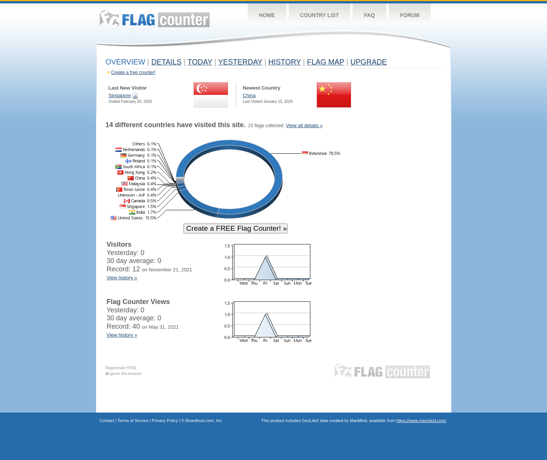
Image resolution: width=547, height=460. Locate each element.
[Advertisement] (406, 236)
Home (267, 15)
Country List (319, 15)
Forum (409, 15)
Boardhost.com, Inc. (204, 420)
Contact (107, 420)
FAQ (369, 15)
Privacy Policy (165, 420)
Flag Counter (155, 18)
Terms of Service (133, 420)
